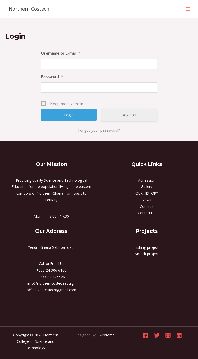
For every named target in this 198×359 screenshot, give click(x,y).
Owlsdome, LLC (110, 334)
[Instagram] (168, 335)
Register (129, 114)
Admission (146, 180)
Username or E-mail (60, 53)
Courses (147, 206)
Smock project (146, 253)
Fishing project (146, 247)
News (146, 199)
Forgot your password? (99, 130)
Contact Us (146, 212)
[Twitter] (157, 335)
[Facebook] (146, 335)
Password (52, 76)
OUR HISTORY (146, 193)
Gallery (146, 186)
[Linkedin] (179, 335)
